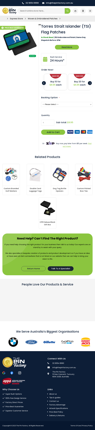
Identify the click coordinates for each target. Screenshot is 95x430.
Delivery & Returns (57, 415)
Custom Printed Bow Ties (84, 189)
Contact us (54, 401)
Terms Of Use (76, 425)
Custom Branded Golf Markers (11, 189)
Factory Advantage (57, 405)
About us (53, 394)
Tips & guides (54, 397)
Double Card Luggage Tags (35, 189)
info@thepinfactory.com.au (57, 3)
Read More (67, 47)
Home (3, 18)
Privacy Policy (87, 425)
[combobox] (44, 11)
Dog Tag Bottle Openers (59, 189)
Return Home (33, 268)
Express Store (16, 18)
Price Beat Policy (56, 412)
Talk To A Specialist (60, 268)
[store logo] (9, 11)
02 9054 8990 (30, 3)
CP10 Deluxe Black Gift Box (47, 223)
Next (90, 83)
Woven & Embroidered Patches (43, 18)
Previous (44, 83)
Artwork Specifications (58, 408)
